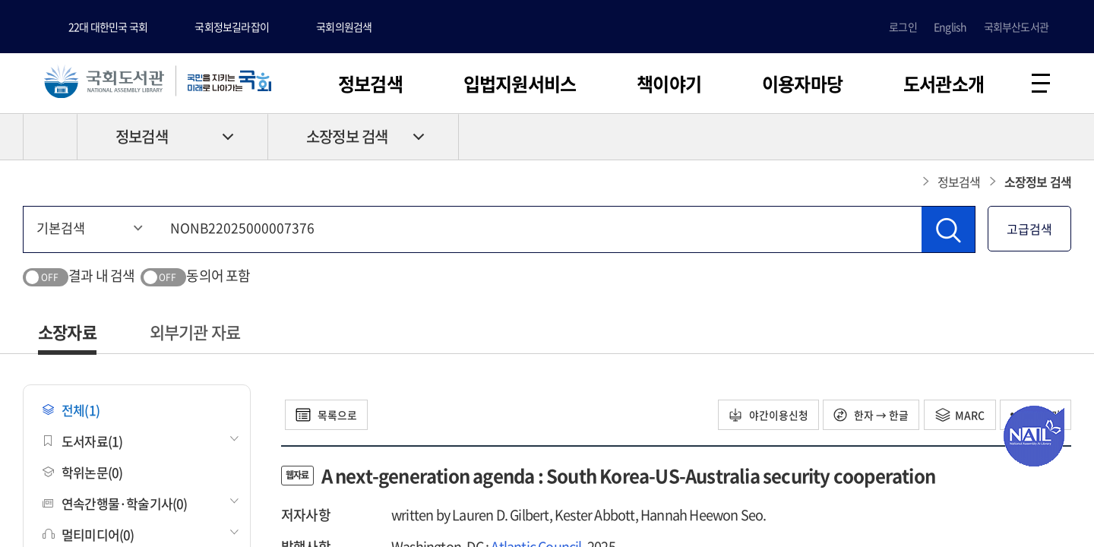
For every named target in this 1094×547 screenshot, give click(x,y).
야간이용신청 (763, 415)
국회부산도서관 (1016, 26)
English (950, 26)
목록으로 (328, 415)
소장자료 (67, 332)
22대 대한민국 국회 (107, 26)
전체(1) (71, 410)
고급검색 (1029, 229)
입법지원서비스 (519, 83)
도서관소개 (943, 83)
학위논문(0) (82, 472)
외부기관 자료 (195, 332)
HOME (50, 137)
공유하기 (1059, 137)
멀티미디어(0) (88, 535)
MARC (957, 415)
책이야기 (669, 83)
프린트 (1006, 137)
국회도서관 (106, 81)
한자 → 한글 (868, 415)
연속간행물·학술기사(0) (115, 504)
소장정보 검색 (346, 138)
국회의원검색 (344, 26)
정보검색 (370, 83)
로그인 (903, 26)
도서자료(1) (82, 441)
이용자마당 (802, 83)
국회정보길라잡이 (231, 26)
